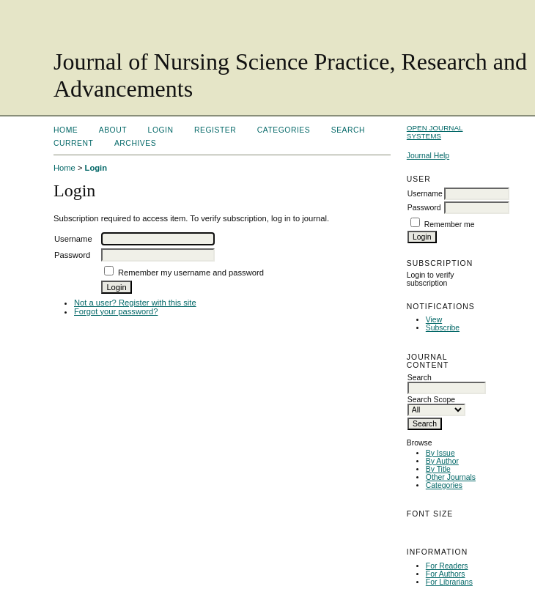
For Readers (447, 566)
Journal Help (428, 156)
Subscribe (443, 328)
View (434, 320)
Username (425, 194)
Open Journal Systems (435, 132)
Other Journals (451, 477)
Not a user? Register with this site (135, 302)
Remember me (449, 225)
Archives (135, 143)
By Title (438, 469)
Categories (444, 485)
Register (215, 130)
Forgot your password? (116, 311)
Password (424, 208)
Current (73, 143)
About (113, 130)
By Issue (440, 453)
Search (348, 130)
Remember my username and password (191, 272)
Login (161, 130)
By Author (442, 461)
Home (66, 130)
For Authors (445, 574)
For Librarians (449, 582)
